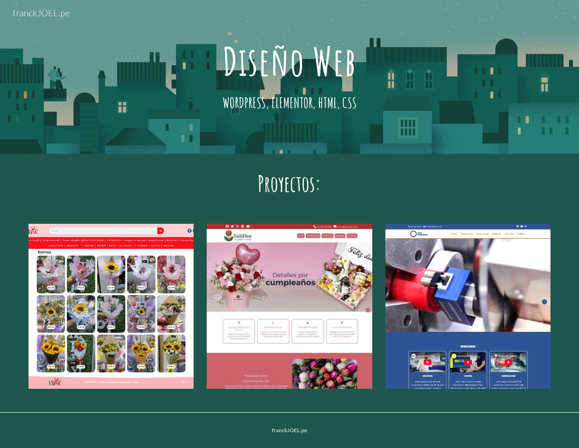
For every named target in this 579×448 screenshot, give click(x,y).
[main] (289, 61)
